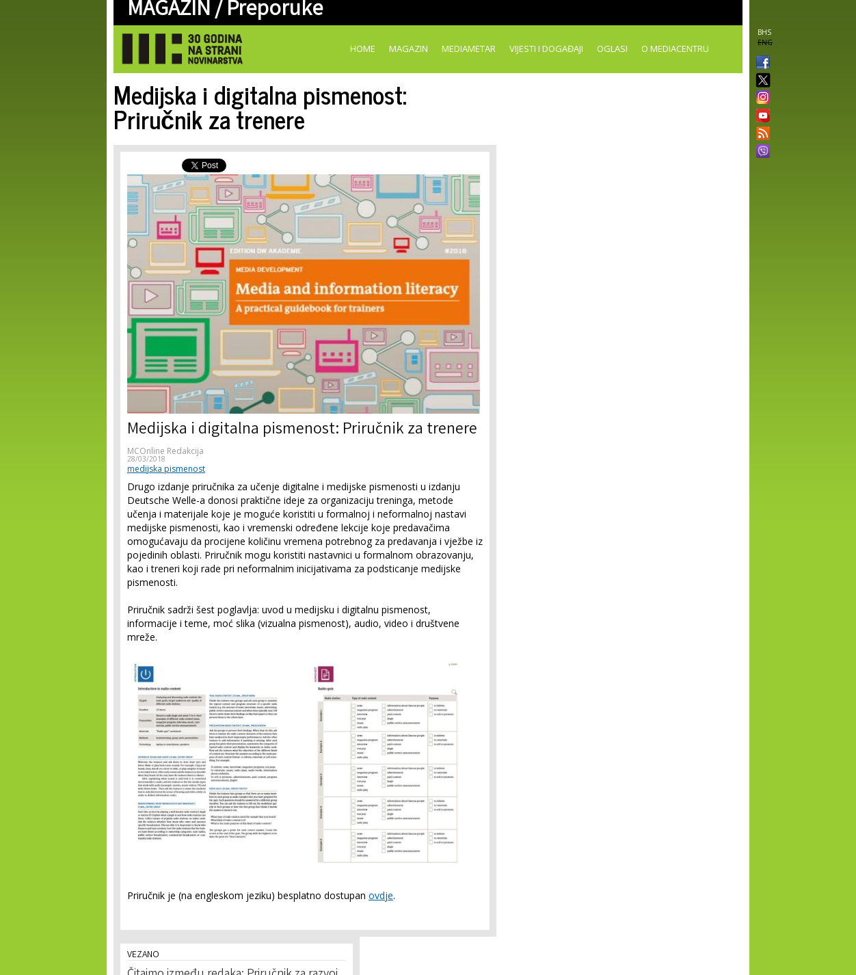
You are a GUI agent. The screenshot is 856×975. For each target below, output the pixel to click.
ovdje (381, 895)
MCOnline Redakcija (165, 451)
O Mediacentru (675, 48)
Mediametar (469, 48)
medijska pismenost (166, 469)
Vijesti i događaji (546, 48)
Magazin (408, 48)
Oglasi (612, 48)
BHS (764, 32)
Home (362, 48)
